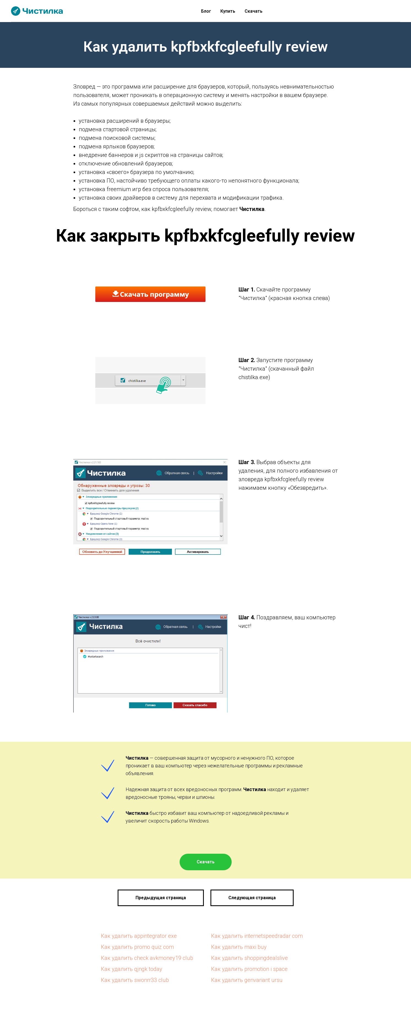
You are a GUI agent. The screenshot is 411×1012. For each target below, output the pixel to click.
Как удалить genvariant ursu (247, 980)
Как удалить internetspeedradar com (257, 936)
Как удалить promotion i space (249, 969)
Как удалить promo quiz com (137, 947)
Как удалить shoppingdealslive (249, 958)
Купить (227, 11)
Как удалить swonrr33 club (135, 980)
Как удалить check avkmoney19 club (147, 958)
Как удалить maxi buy (239, 947)
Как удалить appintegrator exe (139, 936)
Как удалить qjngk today (131, 969)
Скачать (254, 11)
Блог (206, 11)
